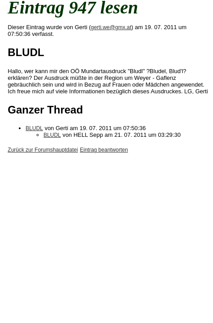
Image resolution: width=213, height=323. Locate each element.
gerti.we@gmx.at (111, 27)
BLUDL (34, 128)
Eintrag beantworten (104, 150)
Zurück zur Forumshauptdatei (43, 150)
